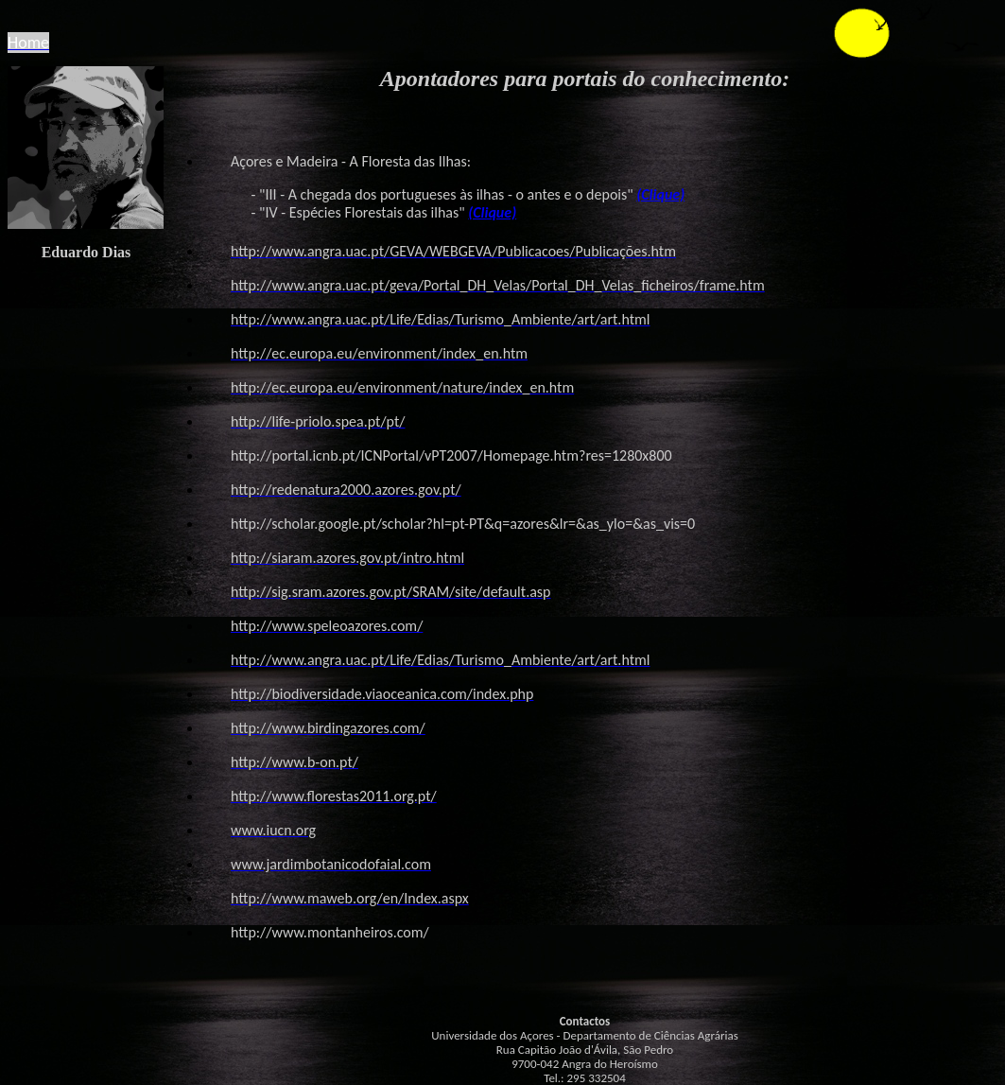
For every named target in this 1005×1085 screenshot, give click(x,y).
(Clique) (660, 194)
